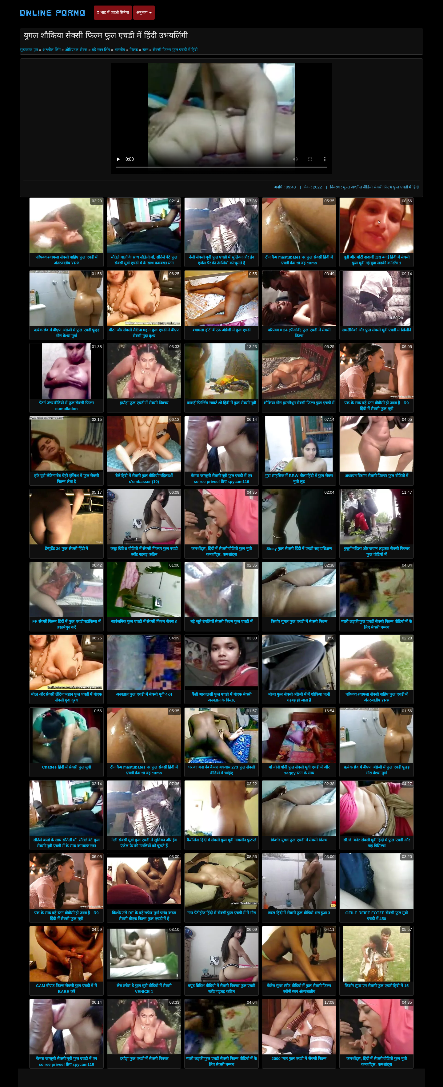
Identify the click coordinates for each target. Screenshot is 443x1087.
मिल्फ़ (134, 49)
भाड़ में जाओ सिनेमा (113, 12)
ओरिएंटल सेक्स (76, 49)
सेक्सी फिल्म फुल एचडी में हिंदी (175, 49)
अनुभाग (144, 12)
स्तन (145, 49)
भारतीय (119, 49)
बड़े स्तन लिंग (101, 49)
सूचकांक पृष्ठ (29, 49)
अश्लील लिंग (51, 49)
